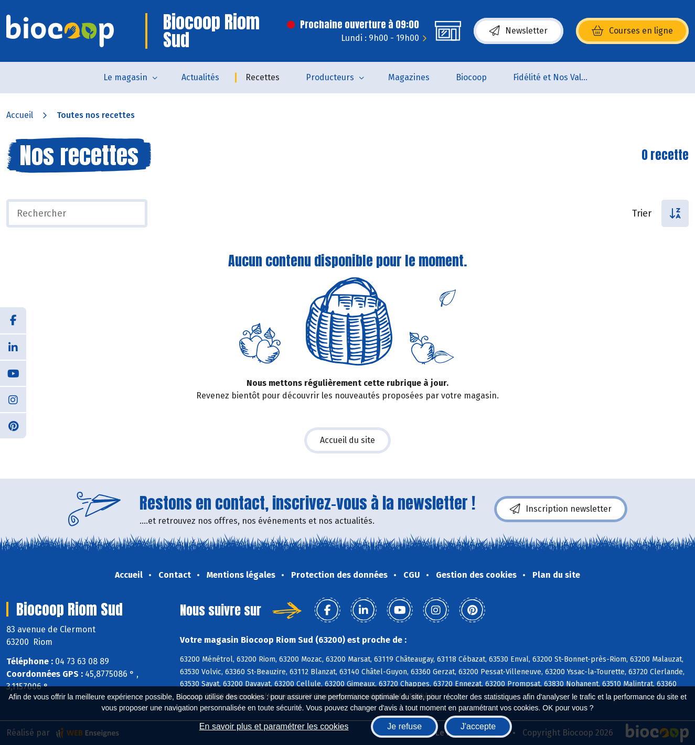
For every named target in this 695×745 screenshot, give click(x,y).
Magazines (409, 77)
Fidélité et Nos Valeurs (555, 77)
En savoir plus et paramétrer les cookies (274, 726)
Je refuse (404, 726)
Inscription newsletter (561, 509)
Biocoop (471, 77)
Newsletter (518, 31)
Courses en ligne (632, 31)
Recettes (262, 77)
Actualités (200, 77)
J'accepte (478, 726)
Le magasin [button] (125, 77)
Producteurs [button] (330, 77)
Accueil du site (347, 440)
